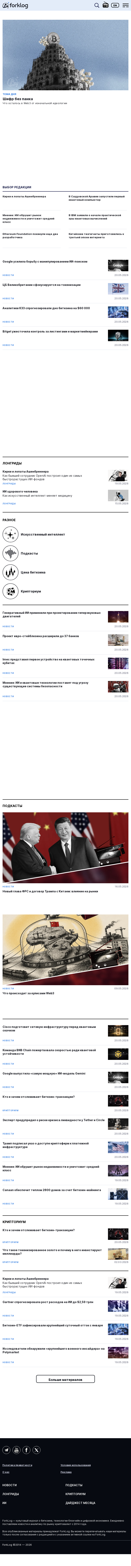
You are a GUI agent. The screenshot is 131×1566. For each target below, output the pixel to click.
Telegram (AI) (6, 1450)
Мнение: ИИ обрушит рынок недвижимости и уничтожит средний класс (28, 218)
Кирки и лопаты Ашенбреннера (24, 196)
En (115, 5)
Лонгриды (12, 463)
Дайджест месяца (80, 1503)
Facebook (26, 1450)
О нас (5, 1472)
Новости (8, 275)
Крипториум (22, 591)
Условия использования (76, 1465)
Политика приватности (17, 1465)
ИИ (4, 1503)
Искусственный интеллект (34, 534)
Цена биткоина (24, 572)
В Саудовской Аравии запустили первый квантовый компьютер (97, 198)
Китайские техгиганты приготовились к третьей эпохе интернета (96, 235)
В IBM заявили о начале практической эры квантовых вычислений (95, 217)
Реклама (66, 1472)
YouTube (16, 1450)
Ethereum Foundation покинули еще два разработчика (30, 235)
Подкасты (20, 553)
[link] (15, 6)
